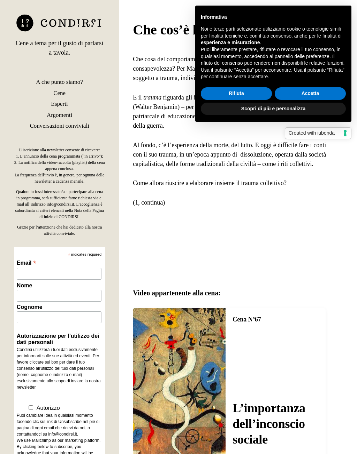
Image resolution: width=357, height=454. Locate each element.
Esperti (59, 104)
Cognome (30, 307)
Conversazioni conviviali (59, 125)
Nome (24, 285)
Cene (59, 93)
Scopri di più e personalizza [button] (273, 108)
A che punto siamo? (59, 82)
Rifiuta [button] (236, 93)
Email (26, 263)
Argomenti (59, 115)
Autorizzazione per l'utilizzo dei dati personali (58, 339)
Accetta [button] (310, 93)
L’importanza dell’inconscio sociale (269, 423)
